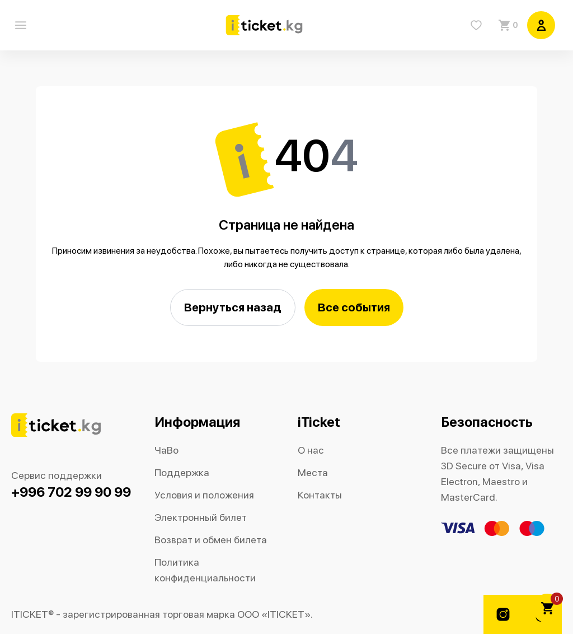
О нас (311, 450)
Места (313, 472)
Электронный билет (200, 517)
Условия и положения (204, 495)
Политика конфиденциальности (205, 570)
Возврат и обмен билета (210, 540)
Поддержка (181, 472)
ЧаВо (166, 450)
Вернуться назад (232, 307)
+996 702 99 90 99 (71, 492)
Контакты (320, 495)
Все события (354, 307)
